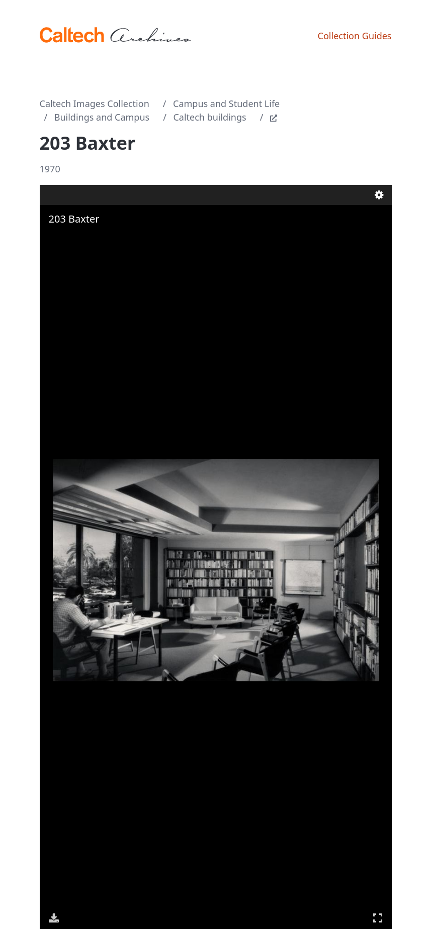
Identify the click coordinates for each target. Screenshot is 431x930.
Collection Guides (355, 36)
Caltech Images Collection (94, 103)
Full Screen (377, 917)
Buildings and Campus (101, 117)
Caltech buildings (209, 117)
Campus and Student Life (226, 103)
